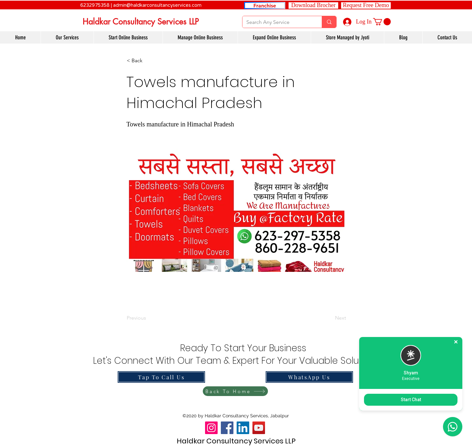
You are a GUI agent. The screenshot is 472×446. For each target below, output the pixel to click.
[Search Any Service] (277, 22)
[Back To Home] (235, 391)
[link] (382, 21)
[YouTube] (258, 427)
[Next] (330, 318)
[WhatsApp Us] (309, 377)
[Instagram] (211, 427)
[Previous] (148, 318)
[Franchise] (264, 5)
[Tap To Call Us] (161, 377)
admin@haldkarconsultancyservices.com (157, 5)
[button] (366, 5)
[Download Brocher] (313, 5)
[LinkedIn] (243, 427)
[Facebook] (227, 427)
